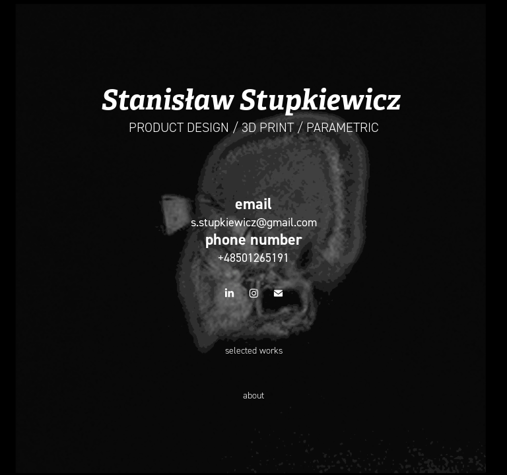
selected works (254, 350)
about (253, 395)
